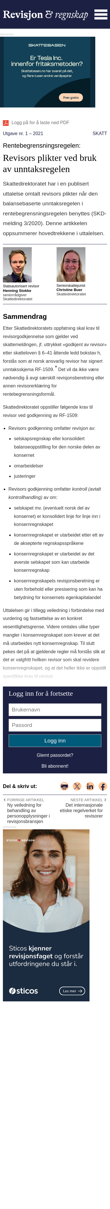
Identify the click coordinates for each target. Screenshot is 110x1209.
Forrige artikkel (25, 800)
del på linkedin (90, 786)
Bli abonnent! (55, 766)
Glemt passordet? (55, 755)
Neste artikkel (86, 800)
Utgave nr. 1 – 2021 (23, 133)
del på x (77, 786)
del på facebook (102, 786)
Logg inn (55, 741)
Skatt (100, 133)
